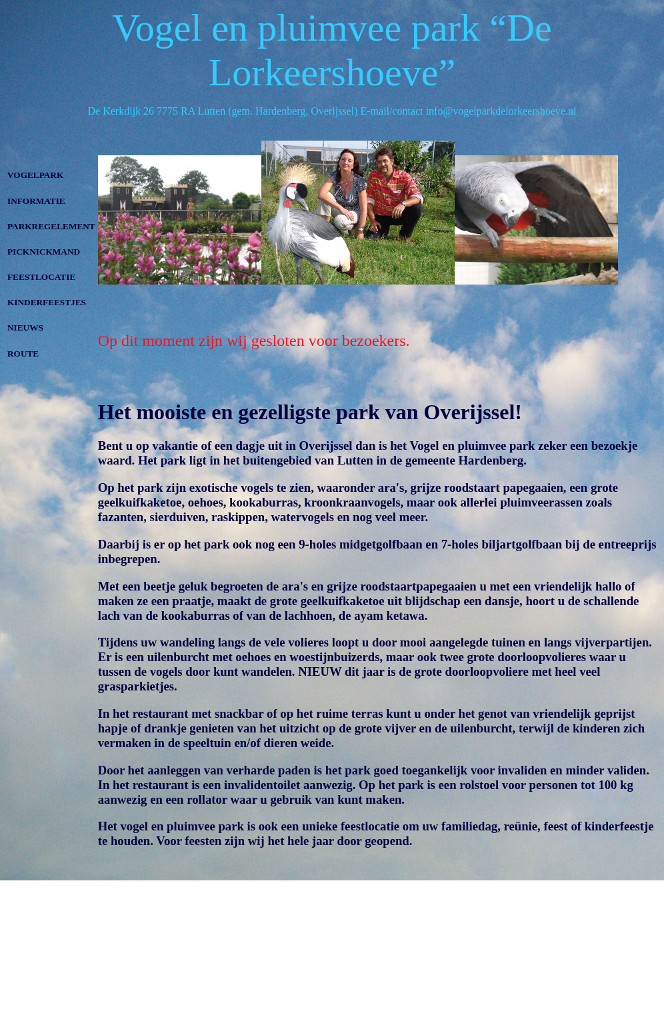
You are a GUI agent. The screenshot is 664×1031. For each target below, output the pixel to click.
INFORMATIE (36, 201)
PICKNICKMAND (43, 252)
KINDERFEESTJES (46, 302)
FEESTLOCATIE (41, 277)
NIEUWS (25, 328)
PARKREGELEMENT (51, 226)
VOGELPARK (35, 175)
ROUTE (23, 354)
